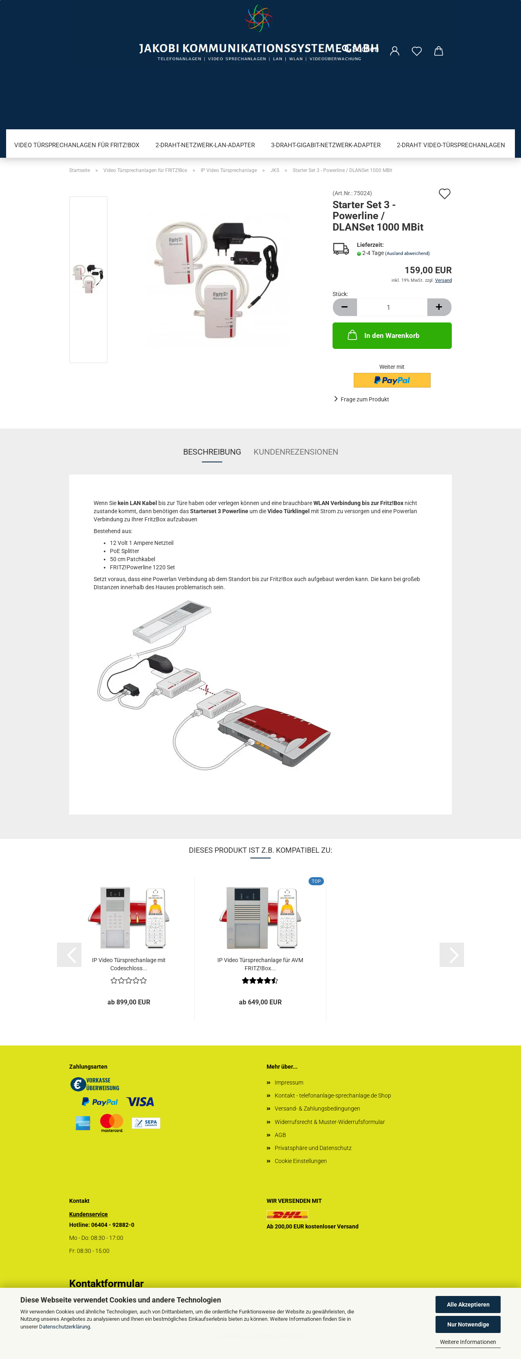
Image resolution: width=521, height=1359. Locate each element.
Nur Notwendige (468, 1324)
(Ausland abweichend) (407, 253)
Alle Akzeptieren (468, 1304)
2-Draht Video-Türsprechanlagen (451, 145)
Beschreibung (212, 452)
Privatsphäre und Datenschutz (313, 1148)
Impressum (289, 1082)
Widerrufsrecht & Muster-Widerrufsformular (330, 1122)
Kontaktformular (106, 1283)
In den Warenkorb (383, 334)
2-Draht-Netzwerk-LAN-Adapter (205, 145)
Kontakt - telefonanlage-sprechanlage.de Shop (333, 1095)
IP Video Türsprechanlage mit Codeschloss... (129, 964)
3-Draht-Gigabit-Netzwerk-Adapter (326, 145)
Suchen (360, 49)
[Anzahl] (392, 307)
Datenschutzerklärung (64, 1327)
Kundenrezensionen (296, 452)
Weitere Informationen (468, 1342)
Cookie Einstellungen (301, 1161)
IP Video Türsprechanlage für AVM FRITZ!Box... (260, 964)
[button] (345, 307)
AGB (280, 1135)
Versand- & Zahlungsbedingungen (317, 1108)
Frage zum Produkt (365, 399)
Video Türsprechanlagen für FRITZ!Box (76, 145)
